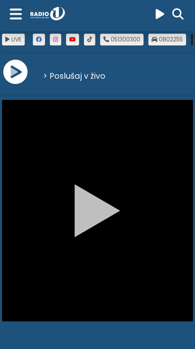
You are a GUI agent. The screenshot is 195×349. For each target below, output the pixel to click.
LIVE (13, 39)
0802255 (167, 39)
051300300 (121, 39)
